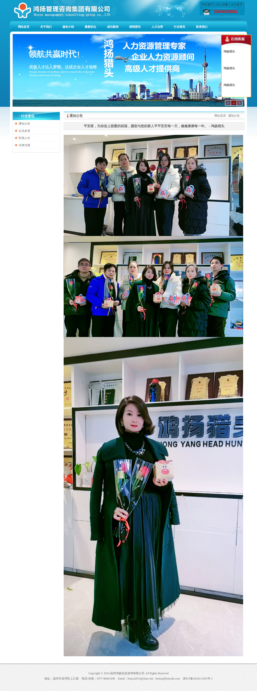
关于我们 (46, 27)
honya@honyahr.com (168, 678)
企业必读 (24, 130)
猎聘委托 (135, 27)
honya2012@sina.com (140, 678)
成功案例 (112, 27)
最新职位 (90, 27)
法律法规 (24, 145)
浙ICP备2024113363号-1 (197, 678)
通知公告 (24, 123)
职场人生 (24, 138)
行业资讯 (179, 27)
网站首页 (23, 27)
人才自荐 (157, 27)
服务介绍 (68, 27)
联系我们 (201, 27)
